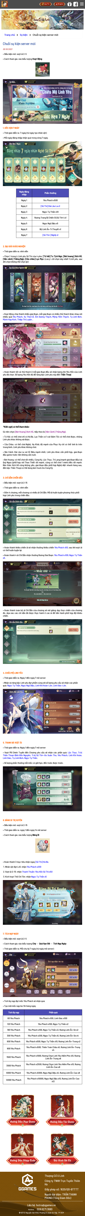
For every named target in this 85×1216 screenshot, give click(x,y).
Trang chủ (9, 34)
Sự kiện (24, 34)
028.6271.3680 (44, 1209)
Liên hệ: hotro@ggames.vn (41, 1205)
